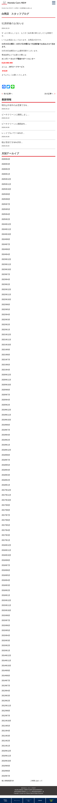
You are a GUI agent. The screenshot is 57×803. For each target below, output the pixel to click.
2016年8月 (6, 560)
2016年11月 (6, 550)
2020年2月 (6, 405)
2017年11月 (6, 495)
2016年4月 (6, 580)
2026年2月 (6, 169)
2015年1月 (6, 650)
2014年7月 (6, 680)
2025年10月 (6, 189)
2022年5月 (6, 309)
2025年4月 (6, 214)
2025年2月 (6, 219)
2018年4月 (6, 470)
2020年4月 (6, 400)
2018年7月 (6, 460)
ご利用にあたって (36, 781)
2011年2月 (6, 741)
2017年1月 (6, 540)
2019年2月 (6, 440)
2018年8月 (6, 455)
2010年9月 (6, 766)
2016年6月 (6, 570)
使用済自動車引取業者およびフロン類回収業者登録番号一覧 (29, 791)
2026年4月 (6, 159)
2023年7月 (6, 274)
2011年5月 (6, 726)
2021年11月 (6, 340)
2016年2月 (6, 590)
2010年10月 (6, 761)
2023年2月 (6, 284)
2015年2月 (6, 645)
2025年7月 (6, 204)
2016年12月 (6, 545)
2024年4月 (6, 254)
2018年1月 (6, 485)
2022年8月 (6, 304)
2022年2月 (6, 324)
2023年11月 (6, 264)
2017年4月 (6, 530)
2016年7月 (6, 565)
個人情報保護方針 (8, 781)
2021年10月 (6, 345)
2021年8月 (6, 355)
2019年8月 (6, 425)
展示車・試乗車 (6, 800)
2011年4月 (6, 731)
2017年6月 (6, 520)
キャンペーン (17, 800)
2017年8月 (6, 510)
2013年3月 (6, 696)
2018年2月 (6, 480)
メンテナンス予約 (28, 800)
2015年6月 (6, 625)
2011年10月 (6, 721)
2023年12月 (6, 259)
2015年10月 (6, 610)
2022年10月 (6, 299)
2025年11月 (6, 184)
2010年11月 (6, 756)
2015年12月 (6, 600)
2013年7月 (6, 686)
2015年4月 (6, 635)
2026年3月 (6, 164)
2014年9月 (6, 670)
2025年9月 (6, 194)
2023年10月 (6, 269)
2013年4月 (6, 691)
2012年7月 (6, 716)
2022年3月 (6, 319)
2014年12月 (6, 655)
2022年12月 (6, 289)
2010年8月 (6, 771)
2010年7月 (6, 776)
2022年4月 (6, 314)
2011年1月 (6, 746)
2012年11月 (6, 706)
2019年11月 (6, 415)
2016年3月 (6, 585)
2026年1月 (6, 174)
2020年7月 (6, 395)
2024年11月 (6, 229)
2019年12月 (6, 410)
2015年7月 (6, 620)
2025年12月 (6, 179)
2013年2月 (6, 701)
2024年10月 (6, 234)
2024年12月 (6, 224)
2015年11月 (6, 605)
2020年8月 (6, 390)
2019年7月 (6, 430)
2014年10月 (6, 666)
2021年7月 (6, 360)
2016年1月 (6, 595)
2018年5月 (6, 465)
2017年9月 (6, 505)
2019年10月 (6, 420)
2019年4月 (6, 435)
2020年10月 (6, 385)
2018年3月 (6, 475)
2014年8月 (6, 676)
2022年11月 (6, 294)
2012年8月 (6, 711)
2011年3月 (6, 736)
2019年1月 (6, 445)
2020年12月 (6, 375)
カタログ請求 (51, 800)
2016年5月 (6, 575)
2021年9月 (6, 350)
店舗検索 (40, 800)
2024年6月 (6, 249)
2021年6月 (6, 365)
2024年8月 (6, 239)
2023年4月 (6, 279)
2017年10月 (6, 500)
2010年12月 (6, 751)
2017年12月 (6, 490)
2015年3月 (6, 640)
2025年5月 (6, 209)
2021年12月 (6, 334)
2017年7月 (6, 515)
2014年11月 (6, 660)
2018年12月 (6, 450)
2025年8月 (6, 199)
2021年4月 (6, 370)
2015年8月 (6, 615)
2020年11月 (6, 380)
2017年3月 (6, 535)
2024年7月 (6, 244)
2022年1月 (6, 330)
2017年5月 (6, 525)
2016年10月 (6, 555)
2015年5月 (6, 630)
